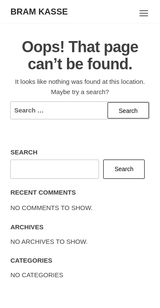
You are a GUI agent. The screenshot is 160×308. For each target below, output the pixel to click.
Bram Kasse (38, 11)
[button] (144, 13)
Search (23, 152)
